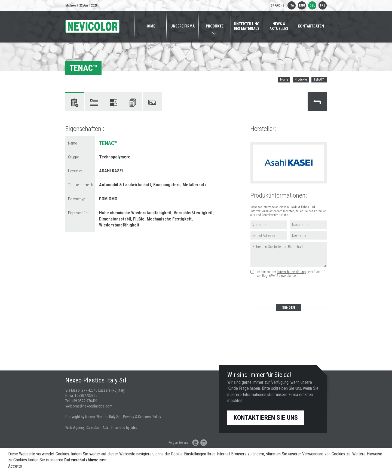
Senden (288, 307)
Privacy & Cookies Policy (142, 417)
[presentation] (291, 291)
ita (291, 5)
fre (322, 5)
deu (312, 5)
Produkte (301, 79)
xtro (134, 427)
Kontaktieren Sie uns (266, 417)
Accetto (15, 466)
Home (284, 79)
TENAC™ (319, 79)
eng (302, 5)
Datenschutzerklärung (291, 272)
